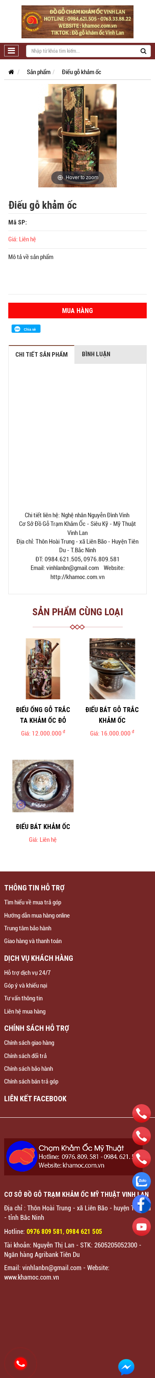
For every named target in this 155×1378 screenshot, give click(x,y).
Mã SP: (17, 222)
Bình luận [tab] (96, 354)
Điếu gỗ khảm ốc (81, 72)
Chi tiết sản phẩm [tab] (41, 354)
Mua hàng (77, 310)
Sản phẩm (38, 72)
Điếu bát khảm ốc (43, 826)
